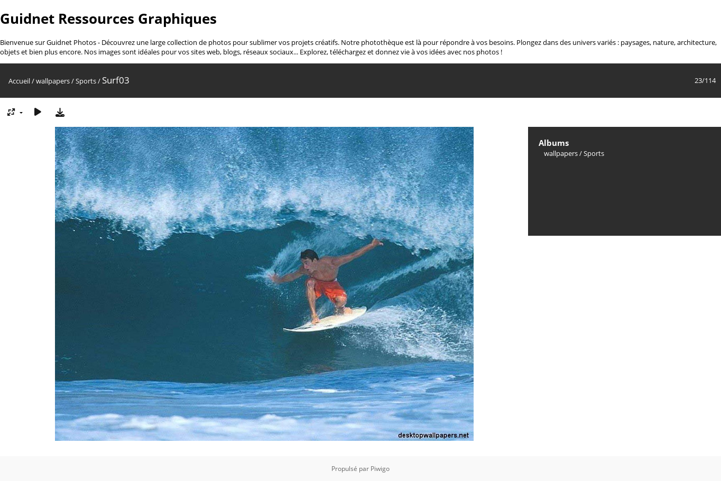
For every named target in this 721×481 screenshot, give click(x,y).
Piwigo (380, 468)
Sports (86, 81)
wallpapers (53, 81)
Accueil (19, 81)
